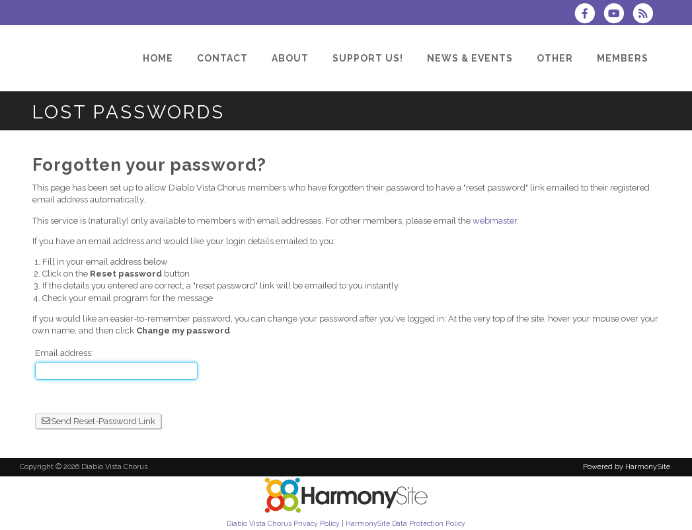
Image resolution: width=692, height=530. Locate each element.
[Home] (158, 58)
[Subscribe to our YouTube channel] (618, 15)
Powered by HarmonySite (626, 467)
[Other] (555, 58)
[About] (290, 58)
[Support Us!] (368, 58)
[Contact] (222, 58)
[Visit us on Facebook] (588, 15)
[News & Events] (470, 58)
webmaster (495, 221)
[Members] (622, 58)
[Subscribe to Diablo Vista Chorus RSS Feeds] (646, 15)
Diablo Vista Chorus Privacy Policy (283, 523)
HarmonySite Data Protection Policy (405, 523)
